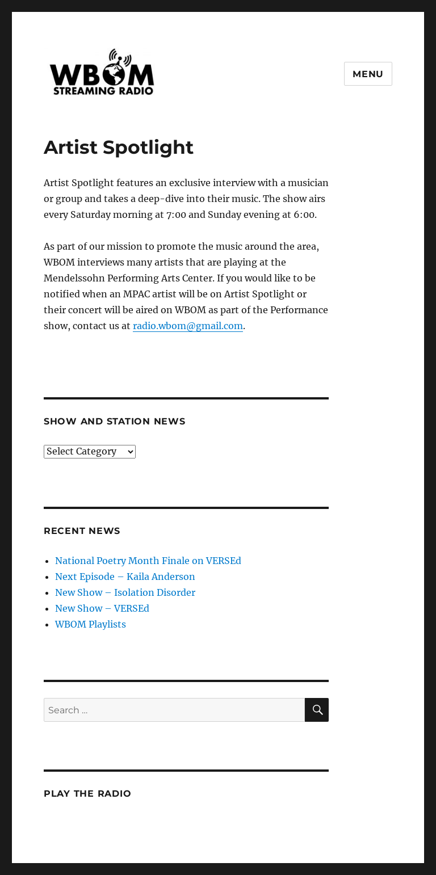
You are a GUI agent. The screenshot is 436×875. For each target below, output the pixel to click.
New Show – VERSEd (102, 608)
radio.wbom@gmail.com (188, 325)
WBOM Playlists (90, 624)
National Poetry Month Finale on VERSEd (148, 560)
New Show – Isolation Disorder (125, 592)
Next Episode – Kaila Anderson (125, 576)
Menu (368, 74)
